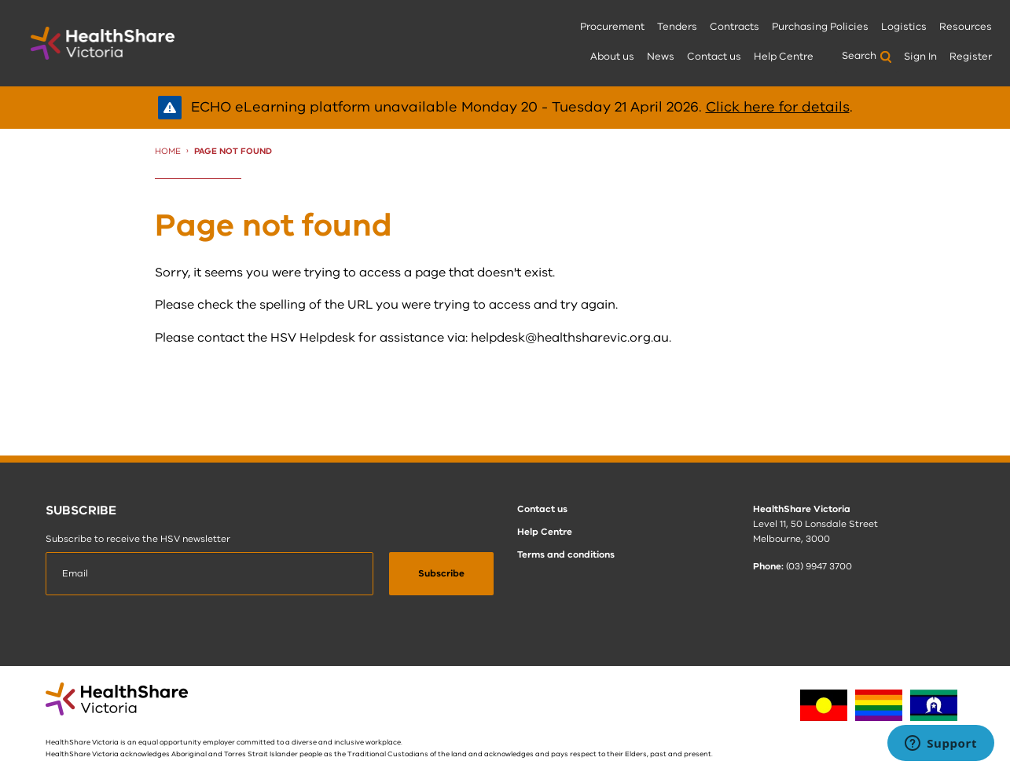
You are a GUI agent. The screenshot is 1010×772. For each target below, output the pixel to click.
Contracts (734, 27)
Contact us (714, 56)
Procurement (612, 27)
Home (168, 151)
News (660, 56)
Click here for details (778, 106)
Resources (965, 27)
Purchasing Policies (820, 27)
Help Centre (784, 56)
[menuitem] (612, 27)
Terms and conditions (566, 554)
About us (612, 56)
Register (970, 56)
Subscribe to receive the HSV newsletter (138, 538)
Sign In (920, 56)
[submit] (441, 574)
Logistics (904, 27)
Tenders (677, 27)
